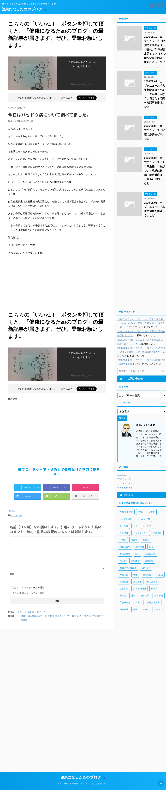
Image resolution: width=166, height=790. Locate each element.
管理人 (12, 511)
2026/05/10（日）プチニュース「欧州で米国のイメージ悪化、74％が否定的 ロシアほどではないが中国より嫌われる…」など (155, 49)
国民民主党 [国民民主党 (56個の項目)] (150, 554)
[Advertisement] (57, 284)
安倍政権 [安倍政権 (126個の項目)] (135, 561)
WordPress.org (124, 487)
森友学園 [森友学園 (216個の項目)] (124, 588)
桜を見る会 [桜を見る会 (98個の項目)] (152, 581)
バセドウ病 (16, 515)
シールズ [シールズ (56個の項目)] (124, 526)
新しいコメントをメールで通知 (28, 587)
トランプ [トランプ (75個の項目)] (147, 526)
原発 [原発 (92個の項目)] (151, 547)
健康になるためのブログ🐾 (24, 9)
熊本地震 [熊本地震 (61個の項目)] (145, 595)
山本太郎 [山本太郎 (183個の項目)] (146, 567)
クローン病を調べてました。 (33, 612)
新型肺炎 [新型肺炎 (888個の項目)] (124, 581)
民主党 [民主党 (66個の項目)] (154, 588)
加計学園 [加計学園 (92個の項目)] (139, 547)
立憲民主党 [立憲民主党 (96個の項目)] (125, 602)
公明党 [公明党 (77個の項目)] (123, 540)
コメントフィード (126, 483)
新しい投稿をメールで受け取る (28, 593)
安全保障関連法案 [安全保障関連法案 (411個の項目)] (128, 567)
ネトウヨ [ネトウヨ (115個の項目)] (124, 533)
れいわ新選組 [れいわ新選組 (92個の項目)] (126, 519)
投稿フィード (124, 479)
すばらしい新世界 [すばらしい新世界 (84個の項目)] (146, 512)
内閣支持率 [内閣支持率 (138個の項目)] (125, 547)
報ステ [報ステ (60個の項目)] (123, 561)
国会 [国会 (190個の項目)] (137, 554)
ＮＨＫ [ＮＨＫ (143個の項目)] (146, 609)
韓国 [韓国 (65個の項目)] (135, 609)
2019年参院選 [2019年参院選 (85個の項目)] (126, 512)
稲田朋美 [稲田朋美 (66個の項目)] (158, 595)
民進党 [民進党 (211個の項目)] (123, 595)
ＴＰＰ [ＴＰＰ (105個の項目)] (157, 609)
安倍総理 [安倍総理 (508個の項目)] (149, 561)
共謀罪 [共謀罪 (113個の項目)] (146, 540)
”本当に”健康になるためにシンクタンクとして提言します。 (83, 783)
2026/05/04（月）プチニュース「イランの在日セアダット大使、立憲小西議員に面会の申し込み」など (141, 352)
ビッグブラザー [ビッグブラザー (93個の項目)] (140, 533)
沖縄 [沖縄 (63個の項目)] (133, 595)
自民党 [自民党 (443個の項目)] (138, 602)
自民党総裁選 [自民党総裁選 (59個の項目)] (153, 602)
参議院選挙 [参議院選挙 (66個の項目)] (125, 554)
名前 (12, 574)
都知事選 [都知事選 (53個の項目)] (124, 609)
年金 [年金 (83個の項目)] (135, 574)
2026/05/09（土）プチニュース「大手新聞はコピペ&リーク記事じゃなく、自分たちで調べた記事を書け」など (154, 94)
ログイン (121, 474)
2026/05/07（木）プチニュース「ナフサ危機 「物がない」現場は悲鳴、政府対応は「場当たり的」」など (154, 171)
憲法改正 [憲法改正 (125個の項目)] (147, 574)
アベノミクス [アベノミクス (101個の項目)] (143, 519)
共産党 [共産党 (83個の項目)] (134, 540)
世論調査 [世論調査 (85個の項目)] (157, 533)
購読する (126, 494)
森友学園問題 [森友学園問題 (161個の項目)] (139, 588)
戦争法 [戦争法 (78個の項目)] (159, 574)
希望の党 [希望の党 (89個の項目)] (124, 574)
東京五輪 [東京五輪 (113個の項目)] (137, 581)
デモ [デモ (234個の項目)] (135, 526)
